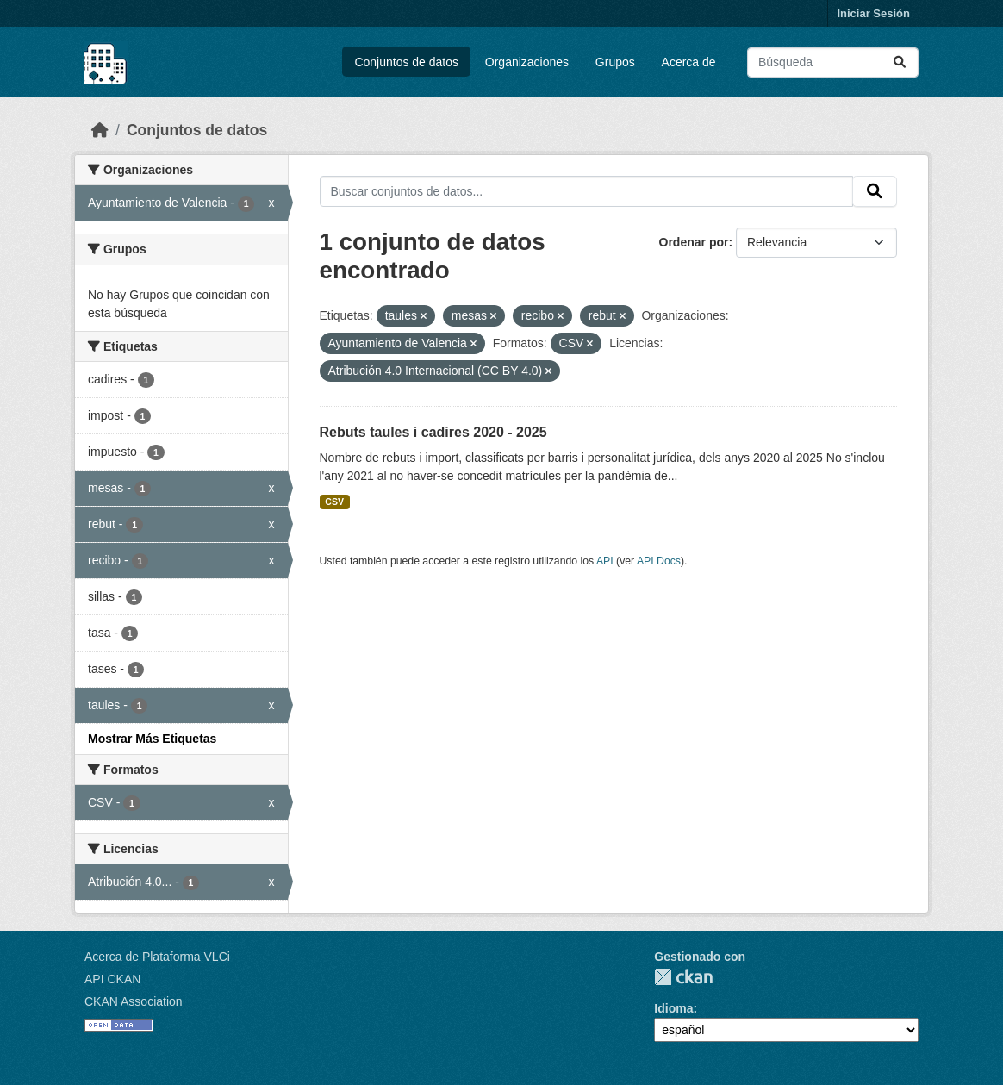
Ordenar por (694, 242)
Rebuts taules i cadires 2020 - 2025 (433, 432)
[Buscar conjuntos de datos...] (833, 62)
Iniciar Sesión (873, 13)
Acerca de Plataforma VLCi (157, 956)
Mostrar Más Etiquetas (152, 738)
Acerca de (689, 62)
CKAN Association (133, 1001)
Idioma (673, 1008)
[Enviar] (899, 62)
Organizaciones (527, 62)
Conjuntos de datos (406, 62)
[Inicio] (100, 130)
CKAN (683, 977)
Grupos (615, 62)
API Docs (659, 561)
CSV (334, 501)
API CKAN (112, 979)
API (605, 561)
